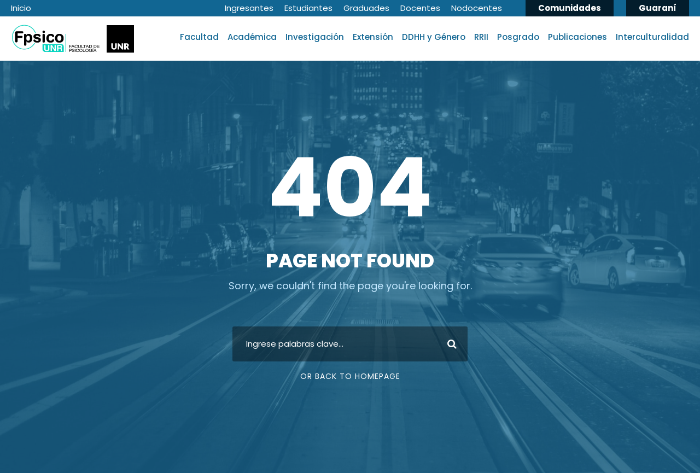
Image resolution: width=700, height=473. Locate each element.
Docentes (420, 8)
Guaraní (657, 8)
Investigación (314, 37)
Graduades (366, 8)
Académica (252, 37)
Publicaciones (577, 37)
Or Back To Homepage (350, 376)
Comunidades (569, 8)
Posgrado (518, 37)
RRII (481, 37)
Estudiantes (308, 8)
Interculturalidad (652, 37)
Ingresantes (249, 8)
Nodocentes (476, 8)
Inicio (21, 8)
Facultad (199, 37)
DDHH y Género (433, 37)
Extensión (373, 37)
